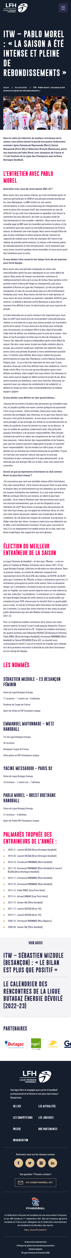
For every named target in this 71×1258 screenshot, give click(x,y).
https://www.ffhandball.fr (35, 1229)
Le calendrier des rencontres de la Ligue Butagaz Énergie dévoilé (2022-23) (33, 995)
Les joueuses (45, 1117)
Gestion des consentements (36, 1242)
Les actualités (47, 1106)
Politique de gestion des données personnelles (35, 1245)
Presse (17, 1129)
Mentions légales (35, 1249)
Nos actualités (21, 87)
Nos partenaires (47, 1129)
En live (17, 1106)
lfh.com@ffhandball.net (35, 1182)
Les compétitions (23, 1117)
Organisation (20, 1140)
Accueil (6, 87)
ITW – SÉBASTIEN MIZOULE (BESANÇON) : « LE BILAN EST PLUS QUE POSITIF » (33, 962)
